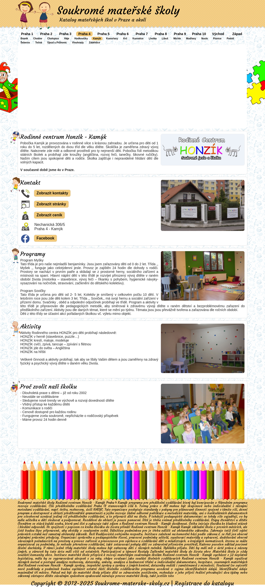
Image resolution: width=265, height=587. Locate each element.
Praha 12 (100, 506)
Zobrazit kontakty (52, 193)
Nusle (204, 38)
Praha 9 (180, 34)
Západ (237, 34)
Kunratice (137, 38)
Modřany (191, 38)
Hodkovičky (81, 38)
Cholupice (53, 38)
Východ (218, 34)
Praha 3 (65, 34)
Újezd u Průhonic (57, 42)
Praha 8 (161, 34)
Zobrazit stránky (51, 204)
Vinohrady (78, 42)
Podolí (230, 38)
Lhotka (153, 38)
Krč (125, 38)
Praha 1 (27, 34)
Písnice (217, 38)
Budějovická (105, 534)
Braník (24, 38)
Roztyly (143, 552)
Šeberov (25, 42)
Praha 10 (199, 34)
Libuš (165, 38)
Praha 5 (103, 34)
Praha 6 (123, 34)
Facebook (45, 238)
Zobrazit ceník (49, 215)
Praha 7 (142, 34)
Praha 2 (46, 34)
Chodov (37, 38)
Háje (66, 38)
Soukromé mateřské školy (118, 10)
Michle (177, 38)
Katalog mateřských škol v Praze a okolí (102, 20)
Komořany (112, 38)
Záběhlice (94, 42)
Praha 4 (84, 34)
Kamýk (97, 38)
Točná (38, 42)
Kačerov (205, 544)
